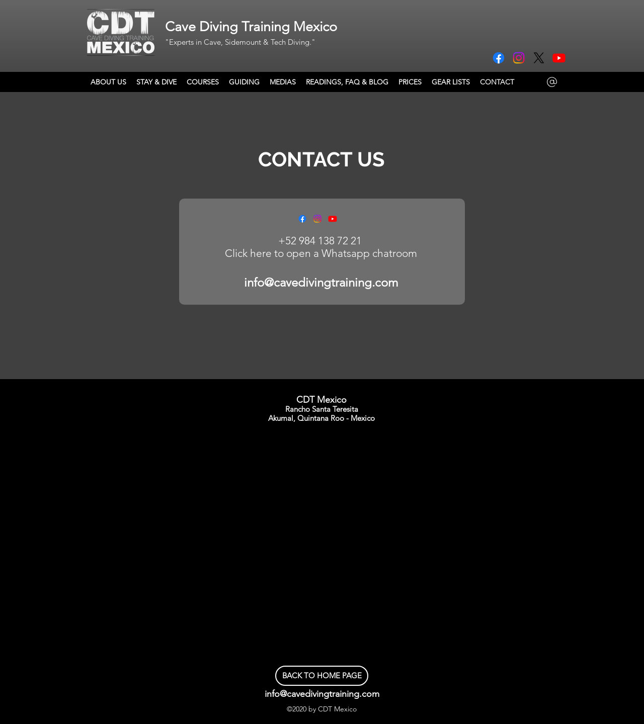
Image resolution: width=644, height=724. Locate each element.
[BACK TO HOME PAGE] (321, 676)
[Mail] (551, 81)
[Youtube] (559, 57)
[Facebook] (498, 57)
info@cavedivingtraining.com (321, 282)
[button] (203, 81)
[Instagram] (518, 57)
